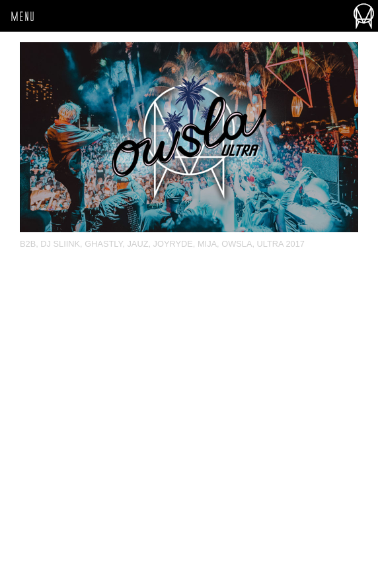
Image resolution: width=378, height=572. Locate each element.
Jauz (137, 244)
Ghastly (103, 244)
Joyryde (173, 244)
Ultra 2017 (281, 244)
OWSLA (236, 244)
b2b (28, 244)
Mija (207, 244)
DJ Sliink (60, 244)
